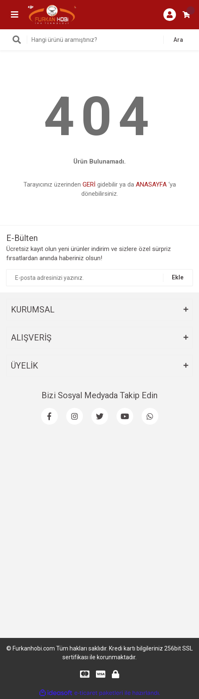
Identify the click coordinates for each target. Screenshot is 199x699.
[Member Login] (169, 14)
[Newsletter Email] (99, 278)
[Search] (99, 39)
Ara (178, 39)
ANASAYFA (151, 184)
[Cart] (186, 14)
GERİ (89, 184)
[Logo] (52, 14)
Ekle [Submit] (177, 277)
